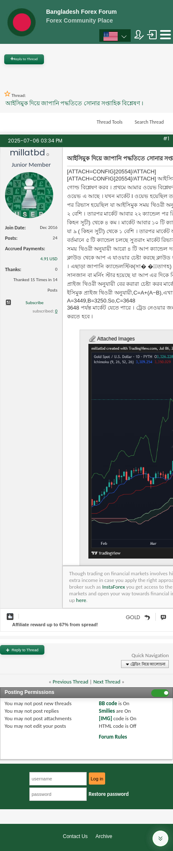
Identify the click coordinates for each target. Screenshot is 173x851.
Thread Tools (110, 122)
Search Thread (149, 122)
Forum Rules (113, 737)
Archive (104, 836)
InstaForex (113, 587)
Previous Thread (70, 681)
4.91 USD (48, 259)
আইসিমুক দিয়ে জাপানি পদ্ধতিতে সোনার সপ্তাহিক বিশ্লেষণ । (74, 103)
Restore (109, 794)
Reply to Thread (24, 58)
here (81, 600)
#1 (166, 138)
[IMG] (105, 718)
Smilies (107, 711)
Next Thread (107, 681)
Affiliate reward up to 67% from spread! (55, 624)
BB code (108, 703)
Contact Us (75, 836)
